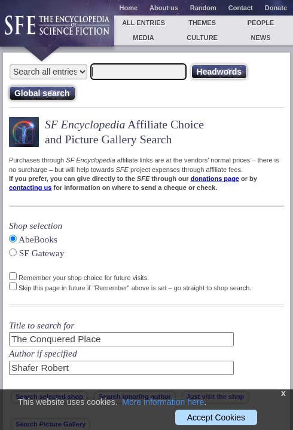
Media (143, 37)
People (261, 22)
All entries (143, 22)
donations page (215, 178)
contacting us (30, 187)
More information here (163, 402)
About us (163, 7)
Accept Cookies (216, 417)
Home (129, 7)
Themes (202, 22)
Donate (276, 7)
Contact (240, 7)
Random (203, 7)
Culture (202, 37)
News (261, 37)
